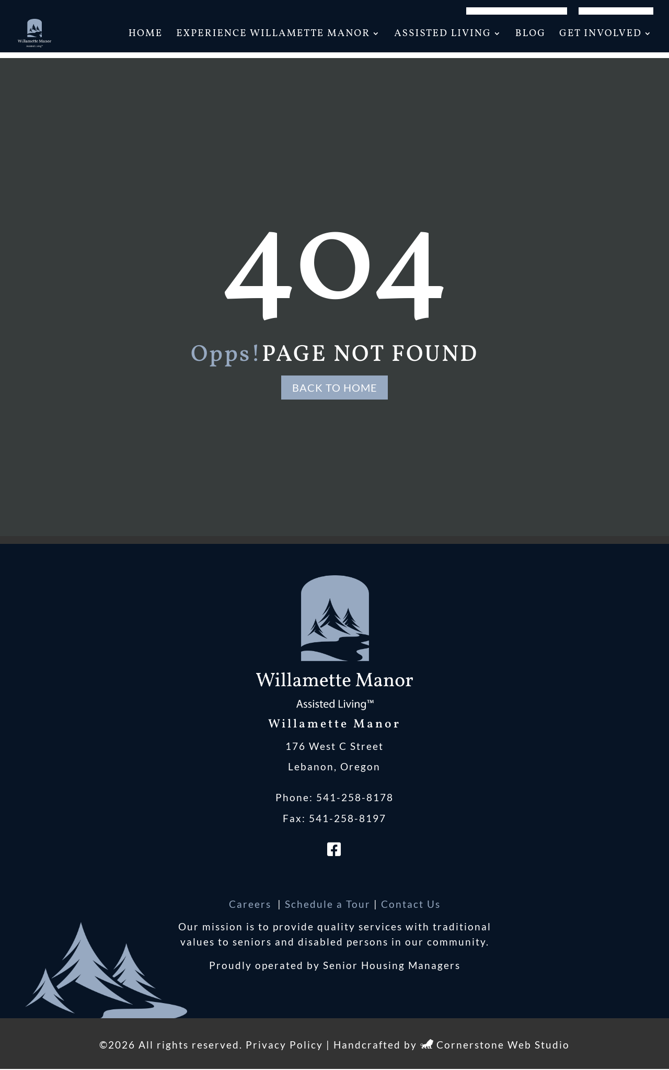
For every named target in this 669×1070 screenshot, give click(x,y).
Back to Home (334, 387)
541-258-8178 (355, 798)
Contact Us (411, 904)
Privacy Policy (284, 1046)
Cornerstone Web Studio (503, 1046)
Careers (251, 904)
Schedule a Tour (328, 904)
